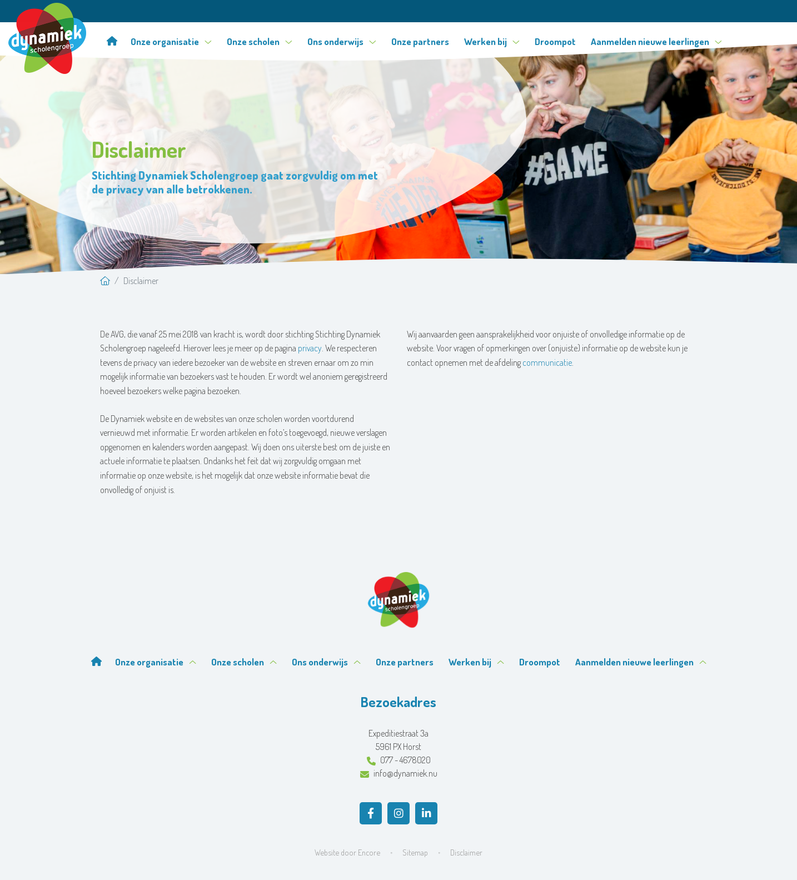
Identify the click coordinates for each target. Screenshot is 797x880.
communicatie (547, 362)
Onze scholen (259, 41)
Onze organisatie (171, 41)
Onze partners (420, 41)
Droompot (555, 41)
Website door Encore (347, 852)
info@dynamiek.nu (398, 773)
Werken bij (492, 41)
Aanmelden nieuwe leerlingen (656, 41)
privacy (310, 348)
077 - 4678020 (399, 759)
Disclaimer (466, 852)
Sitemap (415, 852)
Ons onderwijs (341, 41)
